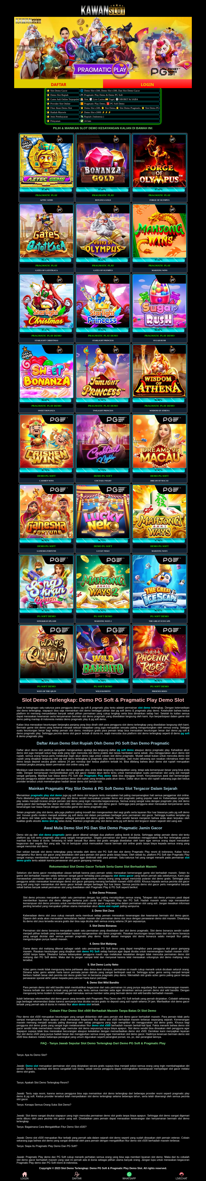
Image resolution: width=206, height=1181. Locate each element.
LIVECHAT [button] (181, 1176)
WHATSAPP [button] (129, 1176)
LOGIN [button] (147, 84)
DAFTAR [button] (58, 84)
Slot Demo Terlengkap (74, 1168)
